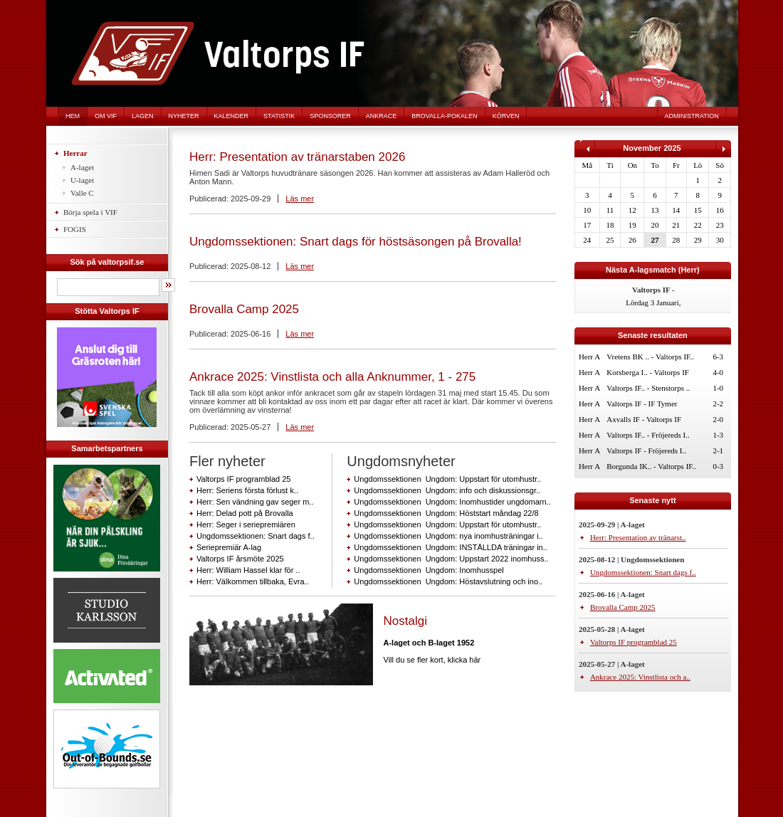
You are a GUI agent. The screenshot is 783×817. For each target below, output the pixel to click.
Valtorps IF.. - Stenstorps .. (648, 388)
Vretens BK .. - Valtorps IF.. (650, 356)
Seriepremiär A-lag (228, 547)
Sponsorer (330, 116)
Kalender (231, 116)
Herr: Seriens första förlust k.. (247, 490)
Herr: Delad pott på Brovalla (244, 513)
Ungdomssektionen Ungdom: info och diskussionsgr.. (447, 490)
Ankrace (381, 116)
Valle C (82, 193)
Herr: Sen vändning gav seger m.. (254, 501)
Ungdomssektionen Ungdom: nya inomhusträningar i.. (448, 536)
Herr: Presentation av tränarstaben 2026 (297, 157)
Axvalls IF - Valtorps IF (643, 419)
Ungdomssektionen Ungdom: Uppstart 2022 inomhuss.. (451, 558)
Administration (692, 116)
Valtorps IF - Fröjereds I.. (646, 450)
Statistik (279, 116)
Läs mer (299, 198)
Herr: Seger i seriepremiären (245, 524)
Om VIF (106, 116)
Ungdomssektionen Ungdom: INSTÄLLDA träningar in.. (450, 547)
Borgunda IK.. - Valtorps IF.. (651, 466)
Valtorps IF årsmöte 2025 (240, 558)
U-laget (82, 180)
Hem (72, 116)
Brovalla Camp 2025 (244, 309)
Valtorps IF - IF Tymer (641, 403)
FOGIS (74, 229)
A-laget (82, 167)
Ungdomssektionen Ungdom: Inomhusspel (428, 570)
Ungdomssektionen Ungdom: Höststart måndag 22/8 (446, 513)
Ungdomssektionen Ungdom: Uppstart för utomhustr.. (447, 479)
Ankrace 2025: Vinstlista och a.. (640, 677)
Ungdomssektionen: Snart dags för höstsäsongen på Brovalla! (355, 241)
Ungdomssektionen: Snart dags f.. (255, 536)
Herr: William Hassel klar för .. (248, 570)
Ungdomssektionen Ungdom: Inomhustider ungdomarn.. (452, 501)
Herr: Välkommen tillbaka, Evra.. (252, 581)
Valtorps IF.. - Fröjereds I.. (647, 435)
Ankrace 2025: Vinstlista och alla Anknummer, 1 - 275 (332, 377)
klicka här (464, 659)
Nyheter (184, 116)
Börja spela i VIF (90, 212)
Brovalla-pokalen (444, 116)
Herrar (75, 153)
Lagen (143, 116)
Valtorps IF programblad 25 (243, 479)
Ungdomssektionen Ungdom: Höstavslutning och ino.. (448, 581)
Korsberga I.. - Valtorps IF (647, 372)
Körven (506, 116)
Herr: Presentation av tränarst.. (638, 537)
